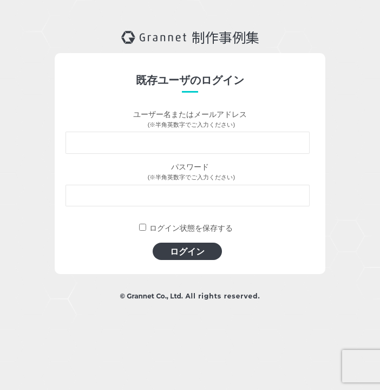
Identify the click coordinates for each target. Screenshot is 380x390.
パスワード (190, 166)
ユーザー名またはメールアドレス (190, 114)
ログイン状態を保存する (191, 228)
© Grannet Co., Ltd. (151, 296)
